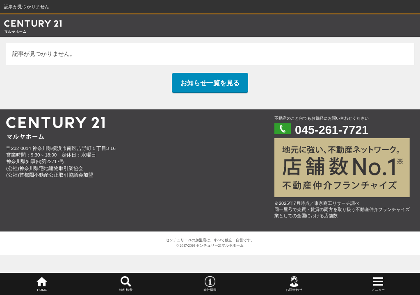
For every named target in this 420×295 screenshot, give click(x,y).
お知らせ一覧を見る (210, 82)
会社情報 (210, 290)
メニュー (378, 290)
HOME (42, 290)
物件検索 (125, 290)
